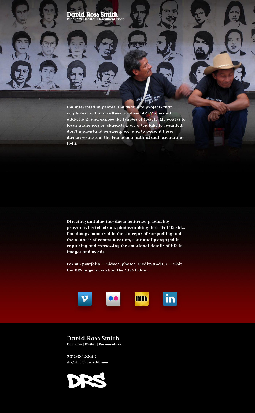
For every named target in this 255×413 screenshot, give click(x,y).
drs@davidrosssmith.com (87, 362)
